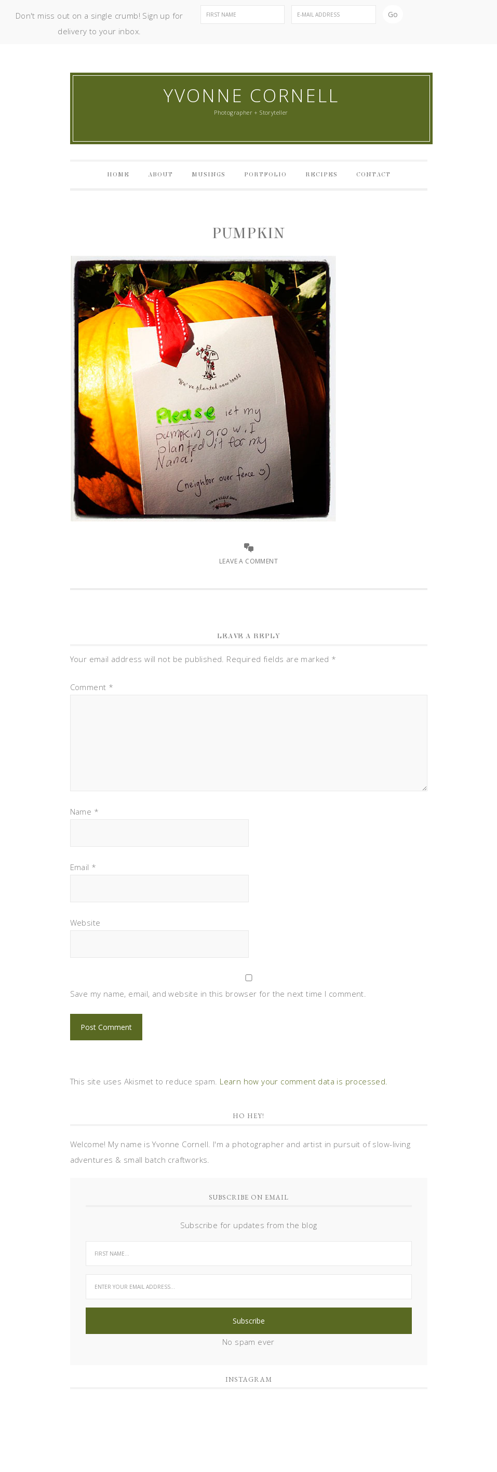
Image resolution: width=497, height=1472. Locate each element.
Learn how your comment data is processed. (303, 1081)
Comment (92, 687)
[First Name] (242, 14)
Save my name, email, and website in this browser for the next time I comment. (218, 993)
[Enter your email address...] (249, 1286)
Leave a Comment (248, 561)
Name (84, 811)
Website (85, 922)
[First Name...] (249, 1253)
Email (83, 867)
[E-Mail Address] (333, 14)
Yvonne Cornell (251, 95)
